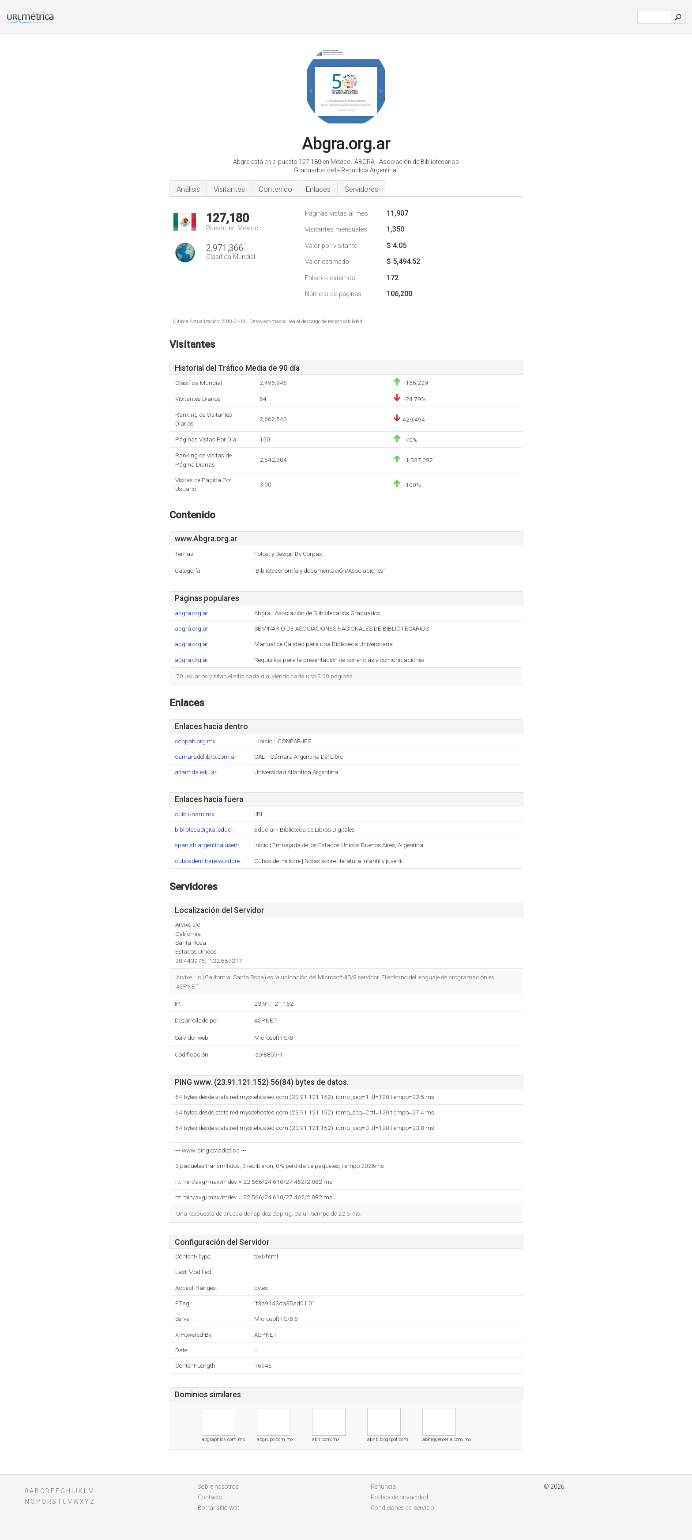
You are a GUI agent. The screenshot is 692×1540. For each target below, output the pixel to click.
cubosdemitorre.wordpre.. (208, 861)
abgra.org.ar (191, 613)
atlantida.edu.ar (196, 772)
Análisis (188, 189)
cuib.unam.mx (194, 814)
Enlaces (318, 189)
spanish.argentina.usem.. (208, 845)
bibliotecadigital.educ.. (204, 829)
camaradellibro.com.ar (206, 756)
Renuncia (383, 1486)
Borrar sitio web (219, 1507)
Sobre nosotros (218, 1486)
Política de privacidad (399, 1497)
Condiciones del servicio (402, 1507)
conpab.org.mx (195, 741)
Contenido (275, 189)
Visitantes (229, 189)
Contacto (210, 1497)
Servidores (361, 189)
